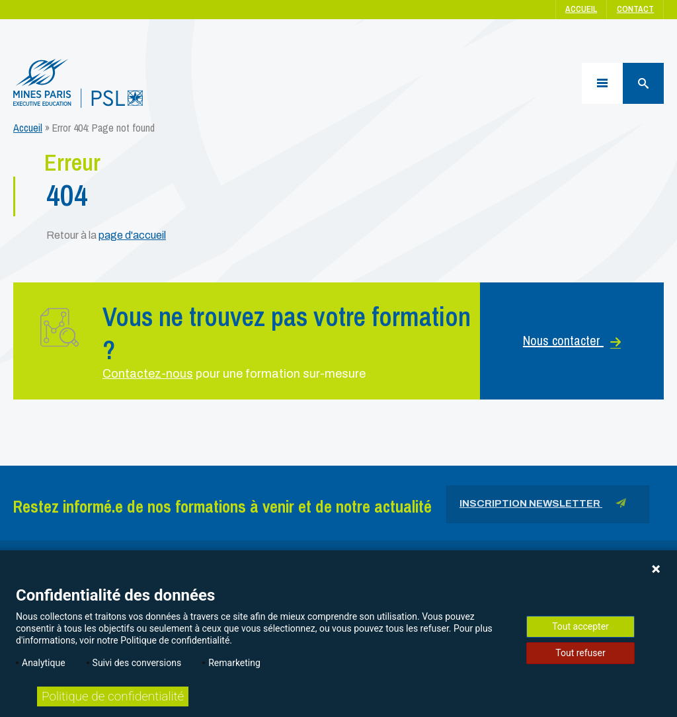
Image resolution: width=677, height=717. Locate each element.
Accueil (581, 9)
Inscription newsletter (542, 505)
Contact (635, 9)
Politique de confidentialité (113, 696)
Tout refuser (580, 653)
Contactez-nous (147, 373)
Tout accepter (580, 626)
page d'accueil (132, 235)
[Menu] (602, 83)
